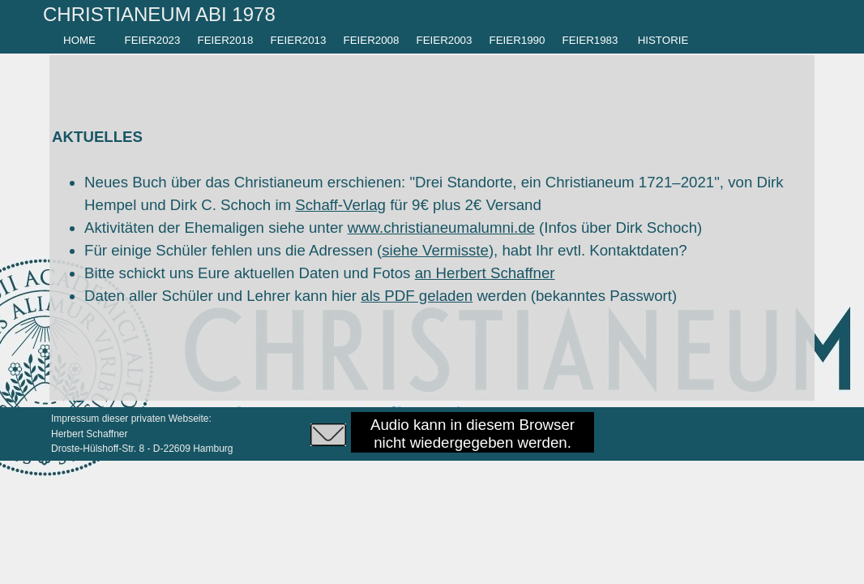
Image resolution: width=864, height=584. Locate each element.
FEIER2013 (299, 40)
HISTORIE (663, 40)
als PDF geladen (417, 295)
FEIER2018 (226, 40)
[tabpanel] (191, 14)
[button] (328, 431)
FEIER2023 (153, 40)
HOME (79, 40)
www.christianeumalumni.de (441, 227)
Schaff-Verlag (340, 204)
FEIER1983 (590, 40)
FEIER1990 (517, 40)
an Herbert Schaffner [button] (485, 272)
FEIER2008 (372, 40)
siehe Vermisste (435, 250)
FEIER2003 (445, 40)
